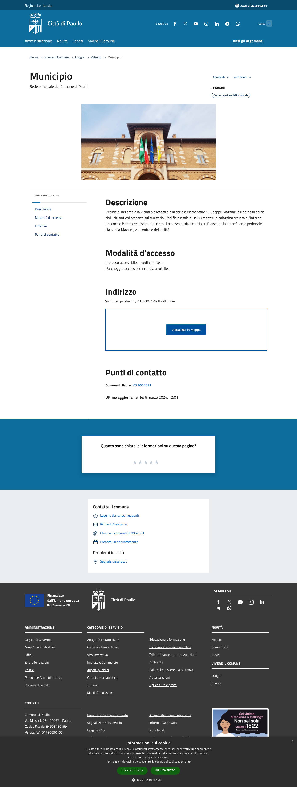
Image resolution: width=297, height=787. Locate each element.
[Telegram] (219, 23)
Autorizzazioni (159, 677)
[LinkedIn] (208, 23)
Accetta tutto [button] (132, 770)
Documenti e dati (37, 685)
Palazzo (96, 57)
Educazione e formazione (167, 639)
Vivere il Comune (57, 57)
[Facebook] (166, 23)
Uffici (28, 654)
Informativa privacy (163, 722)
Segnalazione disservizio (104, 722)
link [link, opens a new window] (189, 761)
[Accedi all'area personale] (251, 6)
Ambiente (156, 662)
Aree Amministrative (40, 647)
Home (34, 57)
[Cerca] (267, 23)
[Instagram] (198, 23)
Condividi (221, 77)
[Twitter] (177, 23)
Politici (29, 669)
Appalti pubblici (98, 669)
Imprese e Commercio (102, 662)
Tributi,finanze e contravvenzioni (172, 654)
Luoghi (80, 57)
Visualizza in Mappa (186, 329)
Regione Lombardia (38, 5)
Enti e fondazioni (37, 662)
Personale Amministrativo (43, 677)
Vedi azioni (243, 77)
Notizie (217, 639)
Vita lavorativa (97, 654)
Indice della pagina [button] (47, 196)
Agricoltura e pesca (163, 684)
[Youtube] (187, 23)
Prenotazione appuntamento (107, 715)
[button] (148, 780)
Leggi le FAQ (96, 730)
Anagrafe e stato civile (103, 639)
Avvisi (216, 654)
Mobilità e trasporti (100, 692)
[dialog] (148, 762)
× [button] (292, 741)
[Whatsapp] (229, 23)
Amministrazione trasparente (170, 715)
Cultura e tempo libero (103, 647)
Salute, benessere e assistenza (171, 669)
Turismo (92, 685)
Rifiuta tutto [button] (165, 770)
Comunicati (220, 647)
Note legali (157, 730)
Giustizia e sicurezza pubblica (170, 646)
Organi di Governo (38, 639)
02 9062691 (142, 385)
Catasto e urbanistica (102, 677)
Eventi (216, 683)
